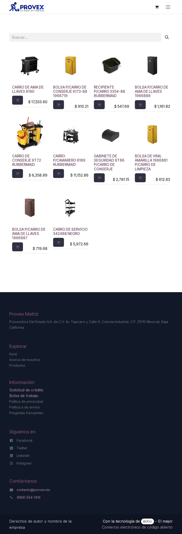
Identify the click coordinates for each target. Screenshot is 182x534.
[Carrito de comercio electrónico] (156, 7)
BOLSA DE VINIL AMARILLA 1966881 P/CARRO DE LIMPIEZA (151, 162)
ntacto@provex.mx (35, 490)
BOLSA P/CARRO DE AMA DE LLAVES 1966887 (29, 233)
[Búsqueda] (167, 37)
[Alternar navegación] (168, 7)
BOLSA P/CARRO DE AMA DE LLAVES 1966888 (151, 91)
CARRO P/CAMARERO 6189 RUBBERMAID (69, 160)
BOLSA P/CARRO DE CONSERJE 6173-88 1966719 (70, 91)
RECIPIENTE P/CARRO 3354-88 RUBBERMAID (109, 91)
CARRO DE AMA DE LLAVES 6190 (28, 89)
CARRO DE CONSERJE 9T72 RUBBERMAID (26, 160)
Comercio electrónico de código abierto (137, 527)
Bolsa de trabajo (23, 395)
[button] (17, 100)
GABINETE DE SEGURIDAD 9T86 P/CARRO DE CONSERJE (109, 162)
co (19, 490)
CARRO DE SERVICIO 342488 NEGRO (70, 231)
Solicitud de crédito (27, 390)
